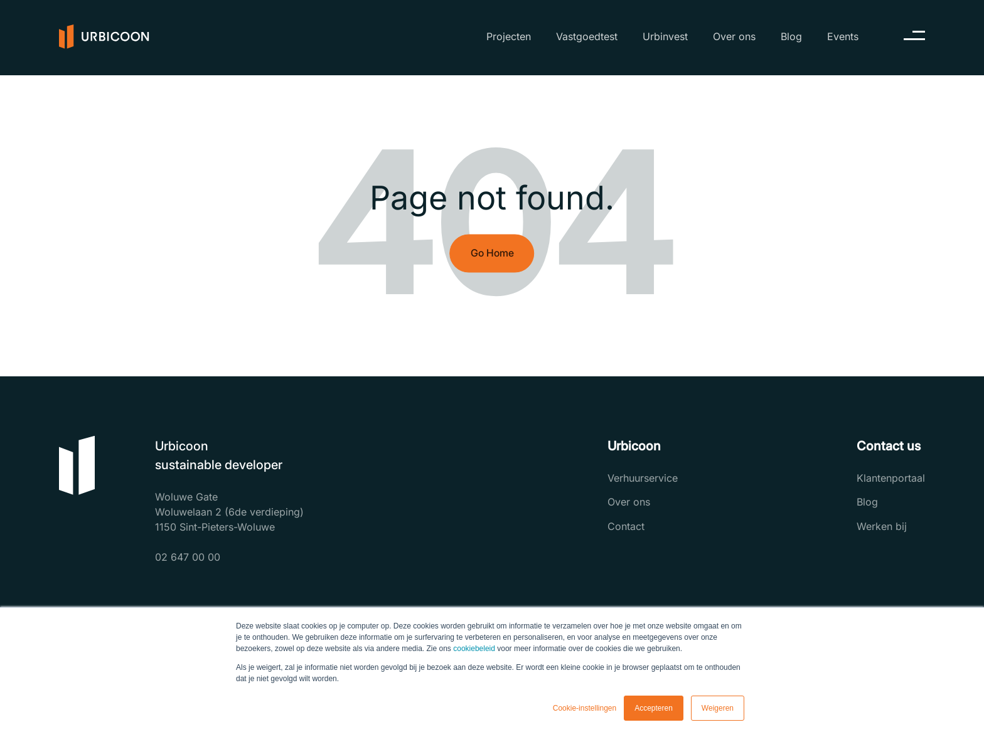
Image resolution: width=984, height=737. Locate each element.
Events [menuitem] (842, 36)
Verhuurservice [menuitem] (642, 478)
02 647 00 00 (187, 557)
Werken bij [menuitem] (882, 526)
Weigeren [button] (718, 708)
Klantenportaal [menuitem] (891, 478)
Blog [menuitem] (791, 36)
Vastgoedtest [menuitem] (587, 36)
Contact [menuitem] (625, 526)
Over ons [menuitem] (734, 36)
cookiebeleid (474, 648)
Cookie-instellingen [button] (584, 708)
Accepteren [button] (653, 708)
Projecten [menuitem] (508, 36)
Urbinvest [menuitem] (665, 36)
